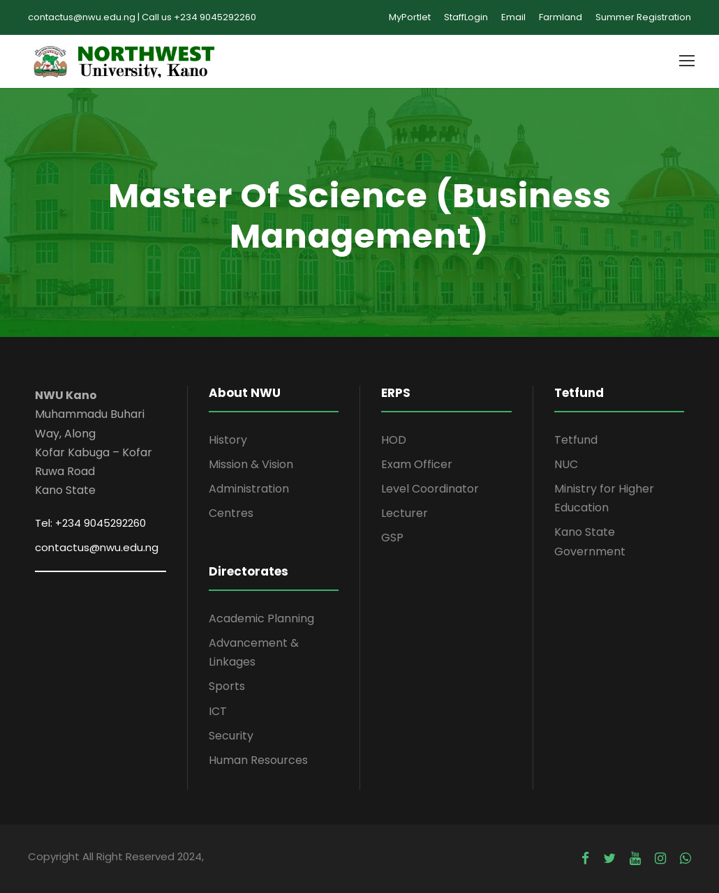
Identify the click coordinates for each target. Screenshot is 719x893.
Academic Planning (261, 618)
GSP (392, 538)
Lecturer (404, 513)
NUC (566, 464)
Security (231, 736)
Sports (227, 686)
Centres (231, 513)
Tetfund (576, 440)
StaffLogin (466, 17)
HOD (393, 440)
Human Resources (258, 760)
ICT (218, 711)
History (228, 440)
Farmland (560, 17)
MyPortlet (410, 17)
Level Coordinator (430, 489)
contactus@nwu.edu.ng (96, 547)
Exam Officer (416, 464)
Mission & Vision (251, 464)
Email (513, 17)
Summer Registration (643, 17)
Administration (249, 489)
